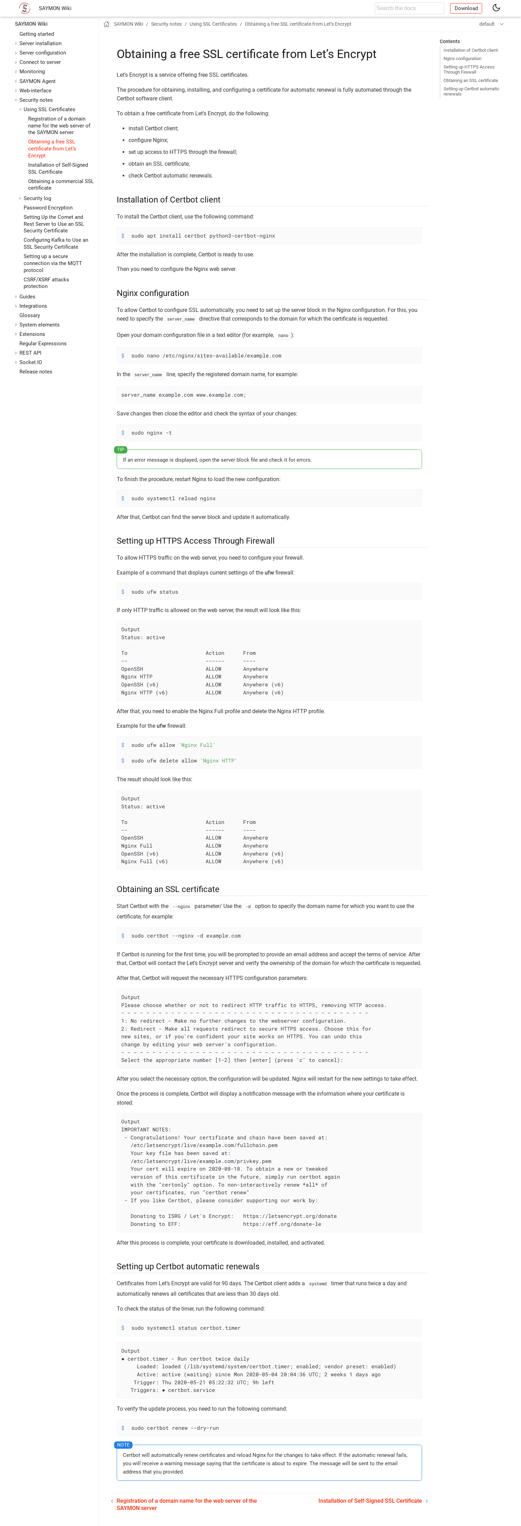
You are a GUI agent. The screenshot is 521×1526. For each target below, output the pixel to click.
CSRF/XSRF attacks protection (46, 283)
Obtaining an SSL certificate (471, 80)
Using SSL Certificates (49, 109)
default (487, 24)
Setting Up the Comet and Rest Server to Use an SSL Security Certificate (54, 224)
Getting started (36, 34)
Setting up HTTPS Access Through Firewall (469, 69)
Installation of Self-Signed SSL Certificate (58, 168)
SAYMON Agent (37, 81)
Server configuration (42, 53)
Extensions (32, 334)
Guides (27, 297)
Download (466, 8)
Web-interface (35, 91)
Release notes (35, 372)
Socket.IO (30, 362)
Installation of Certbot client (471, 50)
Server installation (40, 43)
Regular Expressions (43, 343)
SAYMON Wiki (55, 8)
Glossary (29, 315)
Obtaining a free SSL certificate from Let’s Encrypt (52, 149)
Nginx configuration (462, 58)
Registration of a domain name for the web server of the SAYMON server (59, 126)
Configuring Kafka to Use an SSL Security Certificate (56, 243)
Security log (37, 198)
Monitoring (32, 71)
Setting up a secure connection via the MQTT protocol (53, 263)
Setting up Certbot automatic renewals (471, 91)
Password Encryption (48, 208)
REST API (30, 353)
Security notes (36, 100)
